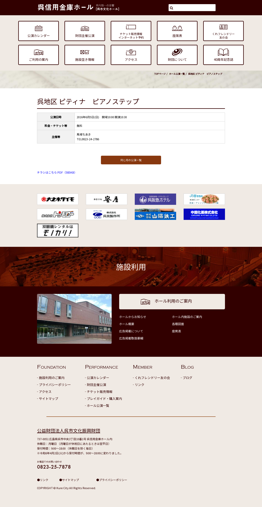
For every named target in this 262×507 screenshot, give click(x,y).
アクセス (45, 391)
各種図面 (178, 324)
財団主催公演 (96, 384)
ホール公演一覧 (177, 73)
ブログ (187, 377)
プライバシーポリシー (55, 384)
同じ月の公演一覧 (131, 160)
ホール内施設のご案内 (187, 316)
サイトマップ (48, 398)
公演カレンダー (98, 377)
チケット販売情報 (99, 391)
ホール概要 (126, 324)
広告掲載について (131, 331)
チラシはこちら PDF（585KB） (57, 172)
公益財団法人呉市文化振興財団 (68, 430)
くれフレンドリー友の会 (152, 377)
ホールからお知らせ (132, 316)
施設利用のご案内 (51, 377)
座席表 (176, 331)
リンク (139, 384)
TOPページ (160, 73)
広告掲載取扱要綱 (131, 338)
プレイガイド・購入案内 (104, 398)
